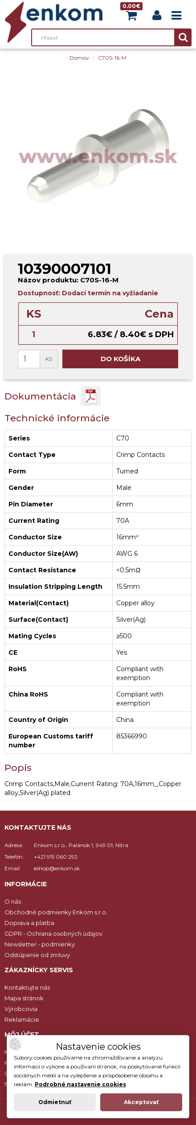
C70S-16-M (112, 57)
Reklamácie (21, 1019)
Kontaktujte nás (27, 987)
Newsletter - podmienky (39, 944)
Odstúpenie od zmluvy (37, 954)
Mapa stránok (24, 998)
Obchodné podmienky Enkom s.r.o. (55, 912)
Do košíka (120, 359)
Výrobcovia (20, 1008)
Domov (79, 57)
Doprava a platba (29, 922)
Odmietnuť (54, 1102)
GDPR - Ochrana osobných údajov (53, 933)
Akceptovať (141, 1102)
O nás (12, 901)
